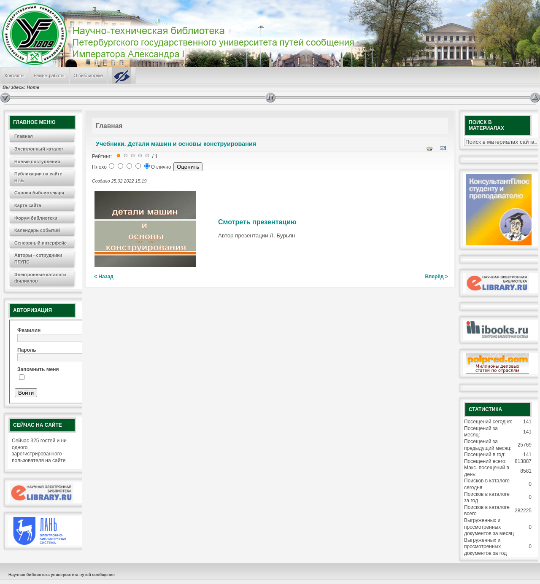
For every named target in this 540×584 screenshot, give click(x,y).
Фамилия (28, 330)
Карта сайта (27, 205)
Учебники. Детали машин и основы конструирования (176, 143)
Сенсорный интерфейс (40, 242)
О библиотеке (88, 75)
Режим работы (49, 75)
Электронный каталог (38, 148)
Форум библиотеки (35, 218)
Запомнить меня (38, 369)
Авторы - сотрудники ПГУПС (38, 258)
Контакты (14, 75)
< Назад (103, 277)
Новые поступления (37, 161)
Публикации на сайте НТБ (38, 177)
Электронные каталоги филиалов (40, 278)
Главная (23, 136)
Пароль (26, 350)
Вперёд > (436, 277)
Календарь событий (37, 230)
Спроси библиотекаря (39, 192)
